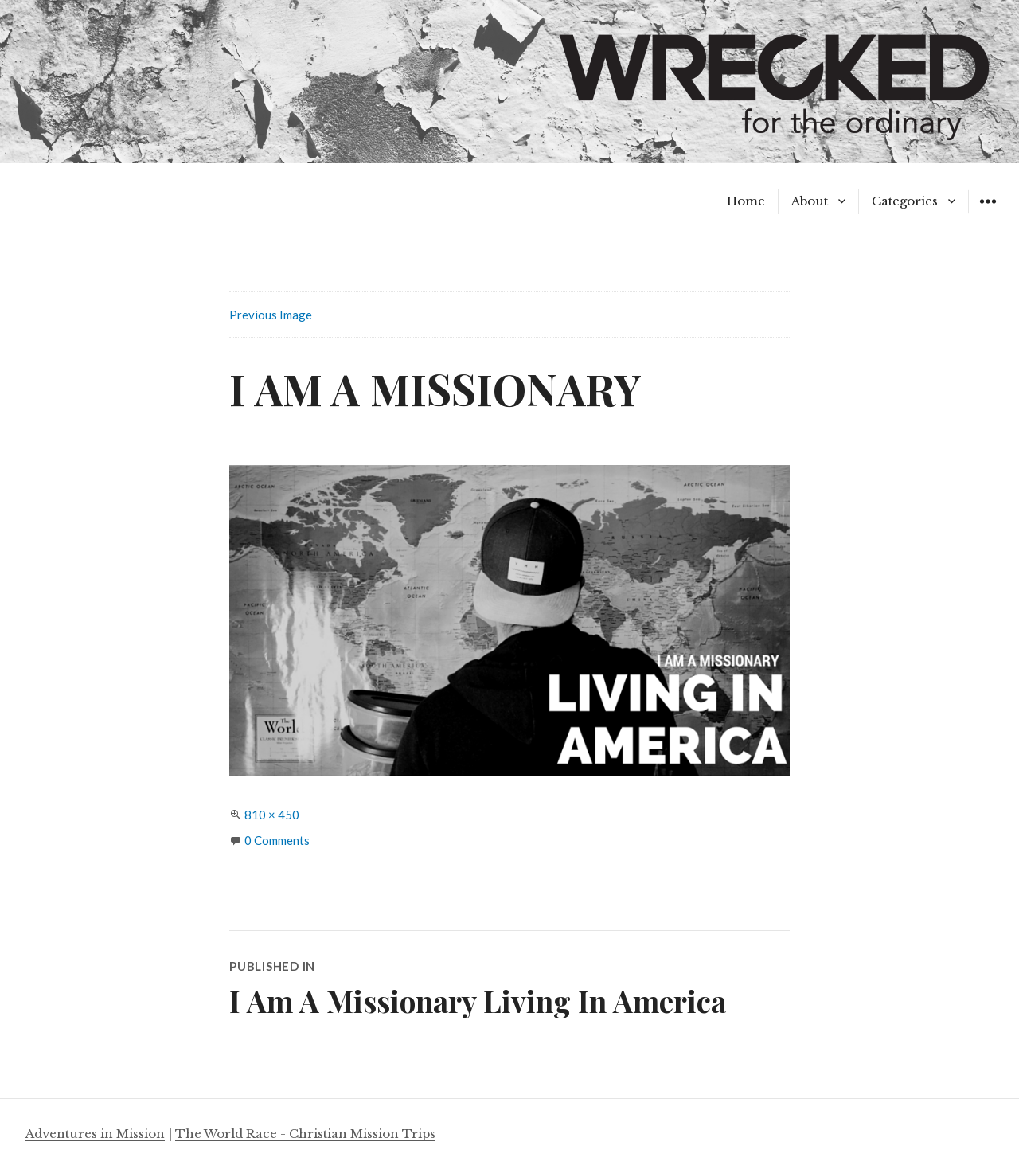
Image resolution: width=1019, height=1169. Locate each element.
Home (746, 201)
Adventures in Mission (95, 1133)
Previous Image (270, 314)
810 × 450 (271, 814)
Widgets (987, 213)
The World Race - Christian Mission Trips (305, 1133)
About (809, 201)
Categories (905, 201)
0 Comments (277, 840)
